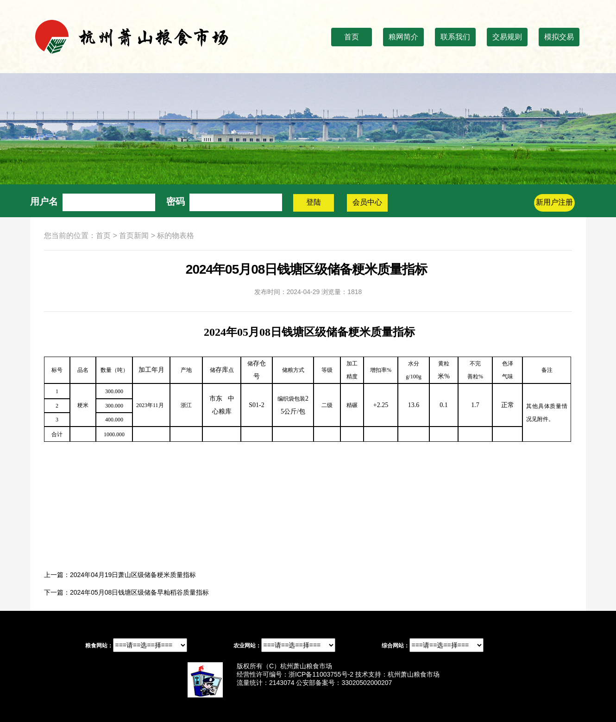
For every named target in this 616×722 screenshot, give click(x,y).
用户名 (44, 201)
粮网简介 (403, 37)
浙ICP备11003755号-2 (321, 674)
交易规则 (507, 37)
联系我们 (455, 37)
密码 (175, 201)
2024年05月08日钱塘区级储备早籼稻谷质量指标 (139, 592)
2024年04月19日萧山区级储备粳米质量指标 (133, 574)
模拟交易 (559, 37)
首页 (351, 37)
